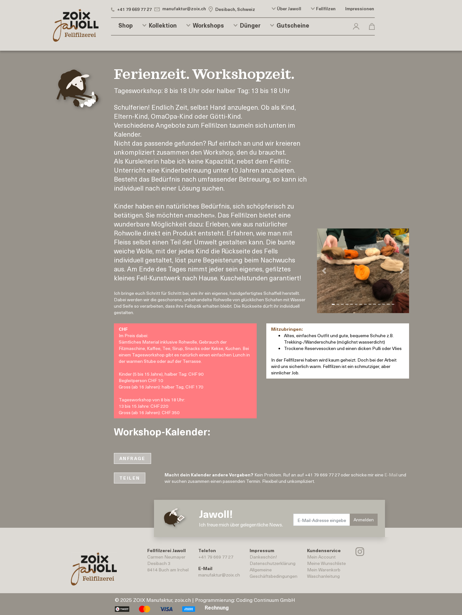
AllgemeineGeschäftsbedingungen (273, 572)
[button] (356, 25)
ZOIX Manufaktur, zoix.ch (162, 599)
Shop (125, 25)
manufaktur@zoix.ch (219, 574)
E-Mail (391, 474)
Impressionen (359, 8)
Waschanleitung (323, 576)
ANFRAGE (132, 458)
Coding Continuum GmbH (265, 599)
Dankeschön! (263, 556)
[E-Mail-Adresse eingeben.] (321, 520)
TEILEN (129, 477)
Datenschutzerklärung (272, 563)
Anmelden (364, 519)
